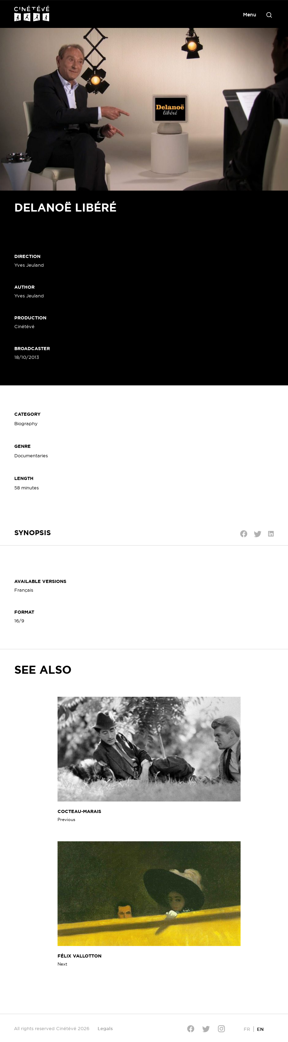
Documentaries (31, 455)
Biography (26, 423)
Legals (105, 1028)
